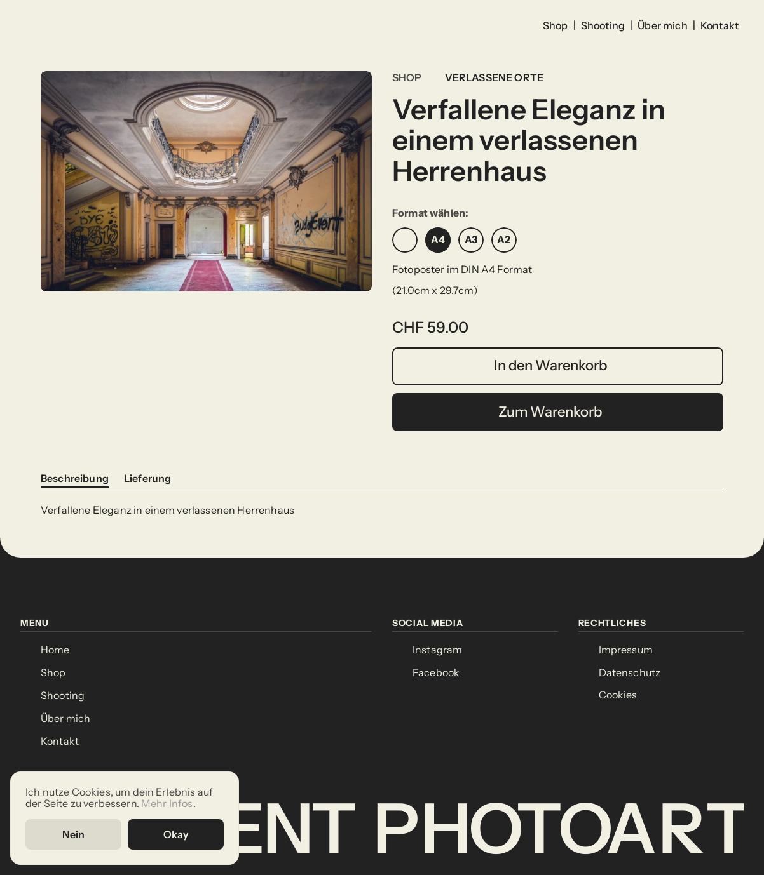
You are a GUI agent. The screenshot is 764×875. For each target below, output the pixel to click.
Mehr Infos (167, 802)
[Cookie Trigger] (618, 695)
